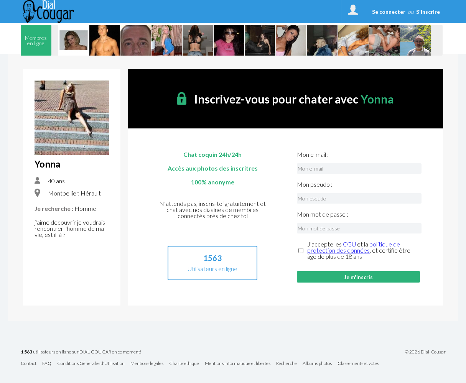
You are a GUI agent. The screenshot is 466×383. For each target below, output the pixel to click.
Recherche (286, 363)
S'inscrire (428, 11)
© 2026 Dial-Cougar (425, 352)
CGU (349, 244)
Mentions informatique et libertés (237, 363)
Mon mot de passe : (322, 214)
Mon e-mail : (313, 154)
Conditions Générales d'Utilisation (91, 363)
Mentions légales (146, 363)
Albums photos (317, 363)
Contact (28, 363)
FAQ (46, 363)
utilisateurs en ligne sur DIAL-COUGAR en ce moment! (81, 352)
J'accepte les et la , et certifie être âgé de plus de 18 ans (358, 250)
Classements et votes (358, 363)
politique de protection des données (353, 247)
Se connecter (388, 11)
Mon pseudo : (315, 184)
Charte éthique (184, 363)
